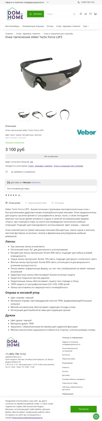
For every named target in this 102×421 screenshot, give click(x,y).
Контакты (66, 355)
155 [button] (31, 162)
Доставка (66, 375)
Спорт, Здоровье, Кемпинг (68, 26)
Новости (65, 367)
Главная (9, 33)
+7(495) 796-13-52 (86, 2)
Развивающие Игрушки (33, 26)
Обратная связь (68, 359)
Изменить (36, 182)
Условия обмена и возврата (73, 379)
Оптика (50, 26)
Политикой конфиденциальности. (27, 417)
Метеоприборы (12, 26)
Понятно (84, 409)
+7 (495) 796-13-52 (15, 354)
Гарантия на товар (69, 383)
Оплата (65, 371)
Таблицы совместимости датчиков (72, 388)
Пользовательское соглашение (70, 349)
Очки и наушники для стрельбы (58, 33)
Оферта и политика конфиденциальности (24, 2)
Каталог (35, 13)
